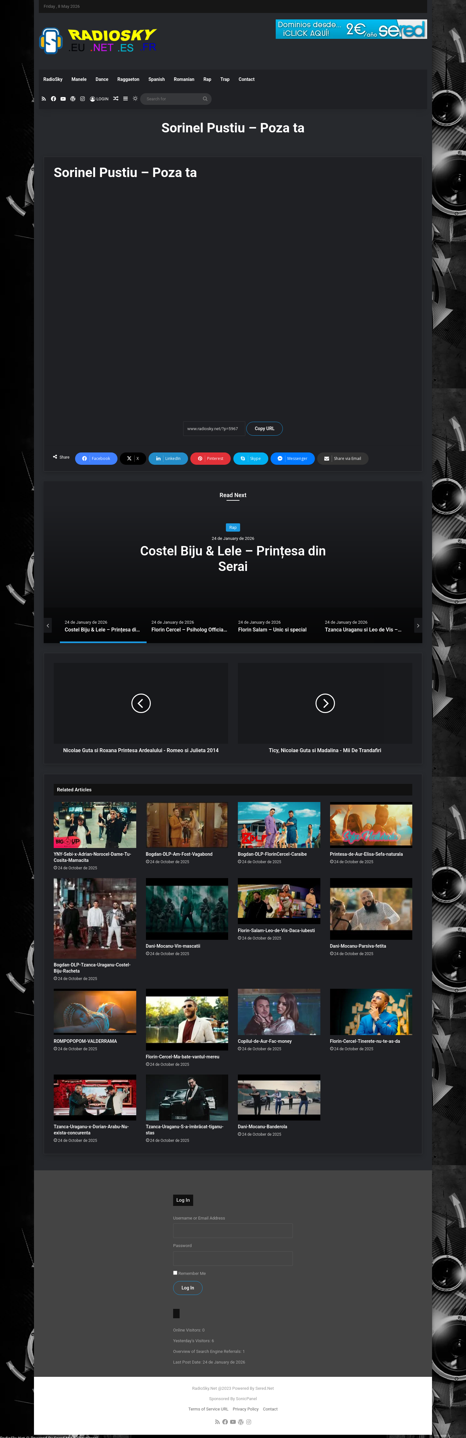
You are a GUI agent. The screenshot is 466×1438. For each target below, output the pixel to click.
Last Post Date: (188, 1362)
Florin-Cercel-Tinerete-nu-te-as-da (365, 1041)
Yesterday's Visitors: (192, 1340)
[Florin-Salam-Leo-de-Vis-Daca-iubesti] (279, 901)
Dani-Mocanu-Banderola (262, 1126)
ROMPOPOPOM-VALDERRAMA (85, 1041)
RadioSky (52, 79)
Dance (102, 79)
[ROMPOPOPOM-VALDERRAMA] (95, 1012)
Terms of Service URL (208, 1409)
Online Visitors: (187, 1330)
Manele (79, 79)
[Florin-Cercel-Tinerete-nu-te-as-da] (371, 1012)
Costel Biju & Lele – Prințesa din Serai (233, 558)
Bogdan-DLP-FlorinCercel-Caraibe (272, 854)
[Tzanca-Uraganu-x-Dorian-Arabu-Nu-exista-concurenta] (95, 1098)
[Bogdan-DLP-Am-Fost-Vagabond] (187, 825)
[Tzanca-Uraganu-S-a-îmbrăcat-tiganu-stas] (187, 1098)
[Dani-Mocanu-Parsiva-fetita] (371, 909)
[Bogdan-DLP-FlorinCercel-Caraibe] (279, 825)
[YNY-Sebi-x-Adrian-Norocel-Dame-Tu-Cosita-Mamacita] (95, 825)
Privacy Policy (246, 1409)
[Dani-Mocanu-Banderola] (279, 1098)
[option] (233, 562)
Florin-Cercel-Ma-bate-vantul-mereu (182, 1056)
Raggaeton (128, 79)
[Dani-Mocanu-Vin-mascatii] (187, 909)
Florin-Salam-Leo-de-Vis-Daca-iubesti (276, 930)
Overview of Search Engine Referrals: (208, 1351)
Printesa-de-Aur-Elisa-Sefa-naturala (366, 854)
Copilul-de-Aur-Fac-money (265, 1041)
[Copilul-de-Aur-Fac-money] (279, 1012)
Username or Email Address (199, 1218)
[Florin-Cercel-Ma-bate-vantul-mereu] (187, 1020)
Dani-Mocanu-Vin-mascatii (173, 946)
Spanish (157, 79)
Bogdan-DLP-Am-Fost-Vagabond (179, 854)
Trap (224, 79)
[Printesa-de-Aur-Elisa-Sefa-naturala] (371, 825)
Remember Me (192, 1273)
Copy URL (264, 428)
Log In (188, 1287)
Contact (246, 79)
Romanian (184, 79)
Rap (207, 79)
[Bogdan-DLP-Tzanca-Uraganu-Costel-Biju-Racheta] (95, 918)
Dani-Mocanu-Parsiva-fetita (358, 946)
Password (182, 1245)
